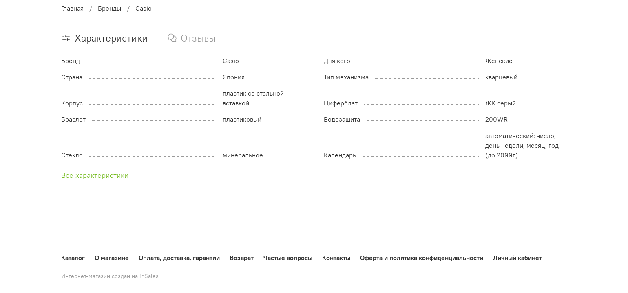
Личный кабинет (517, 258)
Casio (143, 8)
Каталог (73, 258)
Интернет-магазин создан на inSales (110, 276)
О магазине (112, 258)
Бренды (109, 8)
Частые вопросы (287, 258)
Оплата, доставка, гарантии (179, 258)
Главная (72, 8)
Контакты (336, 258)
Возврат (242, 258)
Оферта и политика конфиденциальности (421, 258)
